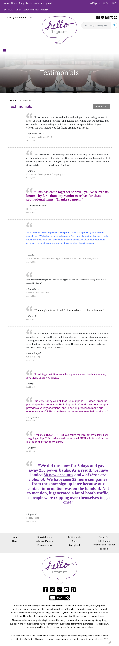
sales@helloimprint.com (19, 17)
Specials (104, 548)
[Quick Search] (96, 25)
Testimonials (32, 3)
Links (18, 9)
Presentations (44, 545)
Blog (21, 3)
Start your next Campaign (35, 9)
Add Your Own (101, 106)
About (14, 3)
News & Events (44, 537)
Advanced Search (44, 541)
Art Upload (46, 3)
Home (6, 3)
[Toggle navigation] (4, 50)
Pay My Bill (8, 9)
